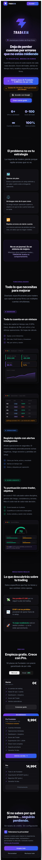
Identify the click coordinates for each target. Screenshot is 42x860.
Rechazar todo (30, 853)
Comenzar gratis (21, 707)
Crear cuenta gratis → (21, 100)
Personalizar (12, 853)
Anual (26, 673)
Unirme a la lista (21, 756)
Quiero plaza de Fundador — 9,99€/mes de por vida (20, 81)
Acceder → (32, 3)
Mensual (14, 673)
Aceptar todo (20, 848)
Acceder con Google (21, 95)
